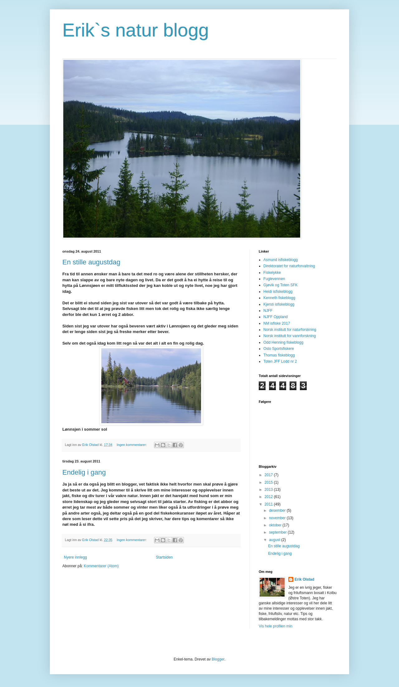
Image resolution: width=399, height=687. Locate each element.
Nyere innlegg (75, 557)
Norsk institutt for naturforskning (289, 329)
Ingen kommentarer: (132, 445)
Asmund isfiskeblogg (280, 260)
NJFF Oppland (275, 317)
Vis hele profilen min (275, 626)
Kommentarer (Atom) (101, 566)
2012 (269, 497)
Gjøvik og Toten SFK (280, 285)
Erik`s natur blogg (135, 30)
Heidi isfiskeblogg (277, 291)
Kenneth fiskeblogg (279, 298)
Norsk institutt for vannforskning (289, 336)
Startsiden (164, 557)
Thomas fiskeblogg (279, 355)
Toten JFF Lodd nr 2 (280, 361)
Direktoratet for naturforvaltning (289, 266)
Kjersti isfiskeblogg (278, 304)
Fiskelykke (272, 272)
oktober (275, 525)
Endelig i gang (84, 472)
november (278, 518)
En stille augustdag (91, 262)
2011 (269, 504)
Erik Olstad (304, 579)
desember (278, 510)
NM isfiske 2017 (276, 323)
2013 (269, 489)
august (275, 540)
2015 (269, 482)
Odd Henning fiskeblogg (283, 342)
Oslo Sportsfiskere (278, 348)
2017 (269, 475)
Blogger (218, 659)
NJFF (267, 310)
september (278, 532)
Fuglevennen (274, 279)
